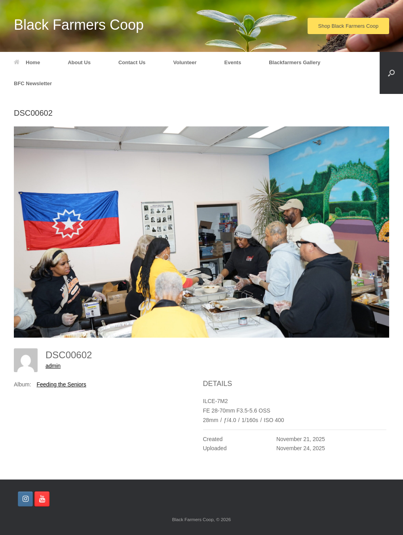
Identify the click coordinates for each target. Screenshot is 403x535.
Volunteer (185, 62)
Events (232, 62)
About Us (79, 62)
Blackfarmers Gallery (294, 62)
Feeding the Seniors (61, 384)
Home (27, 62)
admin (53, 366)
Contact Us (132, 62)
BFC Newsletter (33, 83)
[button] (391, 73)
